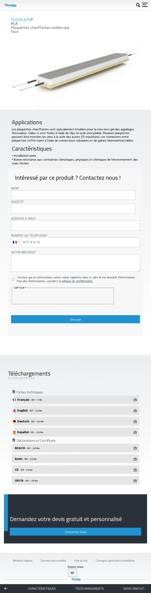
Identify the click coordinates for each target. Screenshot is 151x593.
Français (29, 399)
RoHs (26, 458)
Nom (14, 188)
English (29, 410)
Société (17, 201)
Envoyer (75, 319)
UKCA (26, 480)
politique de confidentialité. (77, 281)
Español (30, 432)
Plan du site (81, 561)
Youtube (72, 573)
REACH (27, 448)
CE (23, 469)
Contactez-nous (75, 531)
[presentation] (37, 296)
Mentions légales (22, 561)
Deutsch (30, 421)
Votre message (23, 252)
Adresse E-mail (23, 218)
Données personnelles (53, 561)
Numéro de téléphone (28, 235)
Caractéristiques (42, 588)
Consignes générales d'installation (115, 561)
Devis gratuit (134, 588)
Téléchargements (89, 588)
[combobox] (15, 242)
